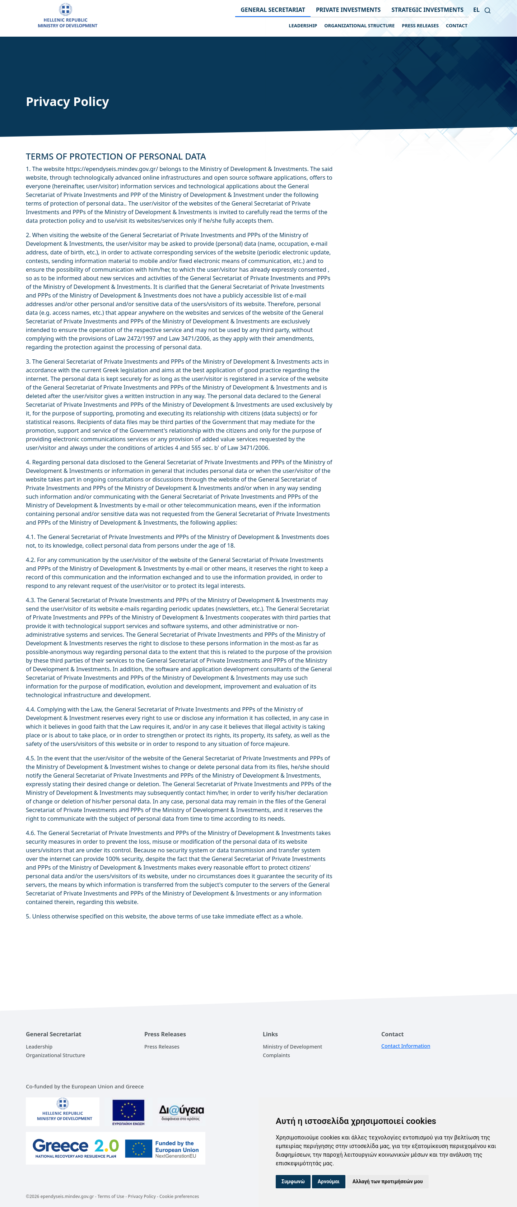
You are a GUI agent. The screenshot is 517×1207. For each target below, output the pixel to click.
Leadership (39, 1046)
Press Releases (162, 1046)
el (476, 10)
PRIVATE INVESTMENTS (348, 10)
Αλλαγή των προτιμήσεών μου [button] (388, 1181)
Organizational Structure (55, 1055)
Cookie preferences (179, 1196)
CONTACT (456, 25)
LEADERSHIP (303, 25)
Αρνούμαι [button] (329, 1181)
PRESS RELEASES (420, 25)
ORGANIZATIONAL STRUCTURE (359, 25)
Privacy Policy (142, 1196)
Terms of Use (111, 1196)
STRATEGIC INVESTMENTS (427, 10)
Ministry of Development (292, 1046)
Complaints (276, 1055)
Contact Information (405, 1045)
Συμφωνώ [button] (293, 1181)
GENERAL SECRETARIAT (273, 10)
